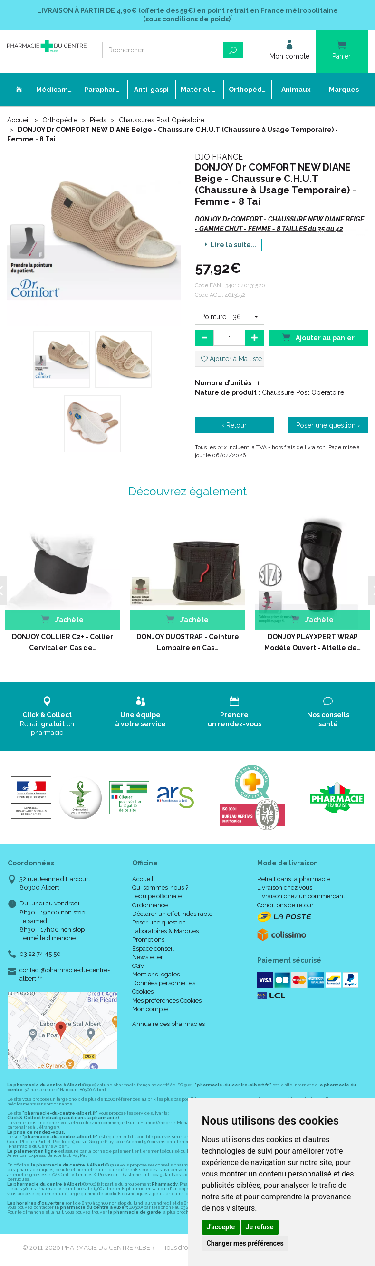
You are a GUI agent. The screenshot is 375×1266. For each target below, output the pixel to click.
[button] (229, 317)
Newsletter (147, 957)
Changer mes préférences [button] (245, 1243)
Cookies (143, 991)
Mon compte (150, 1009)
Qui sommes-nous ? (160, 887)
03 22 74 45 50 (40, 953)
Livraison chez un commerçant (301, 896)
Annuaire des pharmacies (168, 1023)
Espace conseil (153, 948)
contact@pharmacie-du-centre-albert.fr (64, 974)
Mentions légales (156, 974)
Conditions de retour (285, 905)
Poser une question (159, 922)
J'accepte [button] (221, 1227)
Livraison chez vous (284, 887)
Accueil (18, 120)
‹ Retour (234, 425)
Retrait (47, 716)
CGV (138, 965)
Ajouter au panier (318, 337)
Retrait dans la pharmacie (293, 879)
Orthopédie (59, 120)
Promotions (148, 939)
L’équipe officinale (157, 896)
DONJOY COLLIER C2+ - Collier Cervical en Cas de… (62, 642)
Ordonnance (150, 905)
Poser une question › (328, 425)
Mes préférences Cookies (167, 1000)
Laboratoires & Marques (165, 930)
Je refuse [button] (260, 1227)
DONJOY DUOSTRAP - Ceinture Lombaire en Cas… (187, 642)
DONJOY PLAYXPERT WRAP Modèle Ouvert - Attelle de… (312, 642)
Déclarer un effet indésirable (172, 913)
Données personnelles (163, 982)
